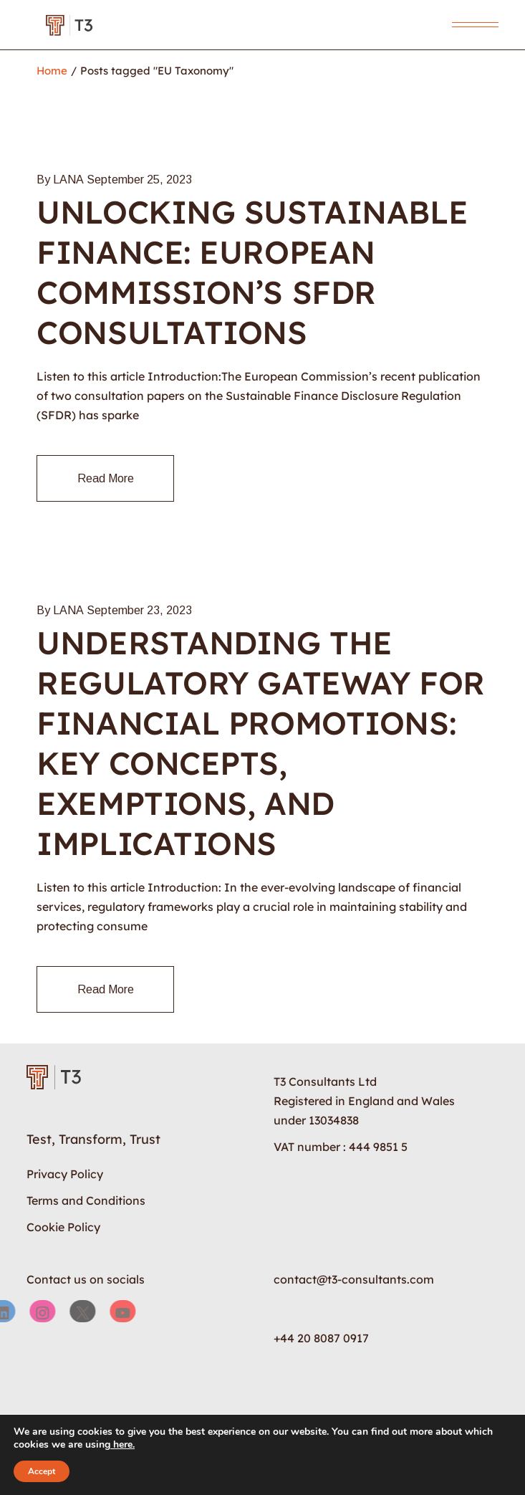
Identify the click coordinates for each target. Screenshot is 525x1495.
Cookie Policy (63, 1227)
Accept (41, 1471)
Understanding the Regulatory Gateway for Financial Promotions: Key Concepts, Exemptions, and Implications (260, 743)
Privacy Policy (65, 1174)
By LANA (60, 179)
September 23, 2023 (139, 610)
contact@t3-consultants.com (354, 1279)
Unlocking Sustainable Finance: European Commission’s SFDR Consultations (252, 272)
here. (122, 1444)
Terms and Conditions (86, 1200)
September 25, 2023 (139, 179)
